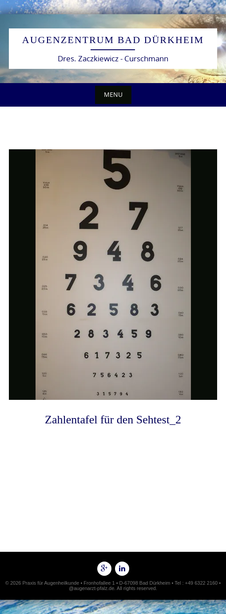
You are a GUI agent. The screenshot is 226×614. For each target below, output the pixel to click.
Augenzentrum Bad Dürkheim (113, 39)
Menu (113, 94)
